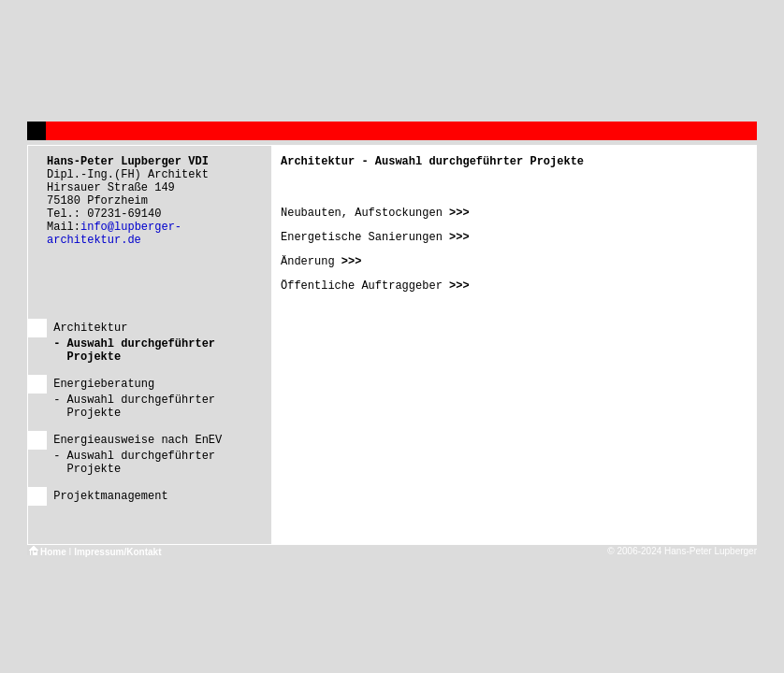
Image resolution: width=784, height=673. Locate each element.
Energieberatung (103, 384)
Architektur (90, 328)
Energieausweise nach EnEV (137, 440)
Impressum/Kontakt (117, 552)
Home (46, 552)
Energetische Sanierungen (362, 237)
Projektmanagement (110, 496)
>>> (456, 213)
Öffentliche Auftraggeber (362, 286)
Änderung (308, 261)
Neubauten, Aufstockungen (362, 213)
